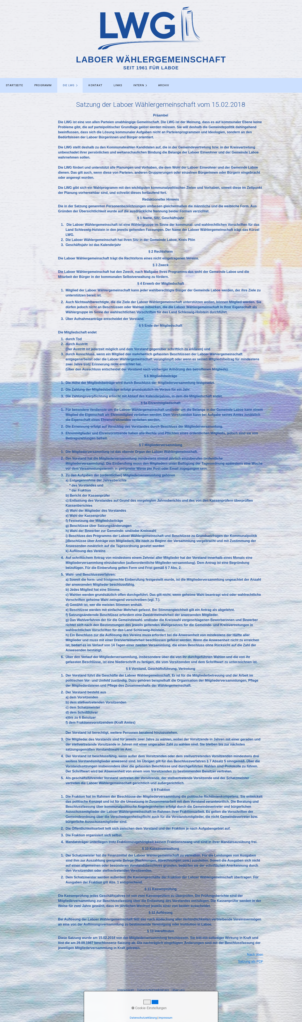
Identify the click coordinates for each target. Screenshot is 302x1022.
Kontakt (95, 85)
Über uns (178, 990)
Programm (43, 85)
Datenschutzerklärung (153, 990)
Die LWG (69, 85)
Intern (138, 85)
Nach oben (255, 954)
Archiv (163, 85)
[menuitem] (14, 85)
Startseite (14, 85)
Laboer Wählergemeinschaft (151, 59)
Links (118, 85)
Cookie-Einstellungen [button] (149, 1008)
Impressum (125, 990)
